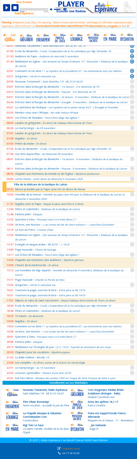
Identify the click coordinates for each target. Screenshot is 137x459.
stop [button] (15, 7)
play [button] (6, 7)
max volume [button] (65, 9)
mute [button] (53, 9)
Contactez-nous (71, 448)
